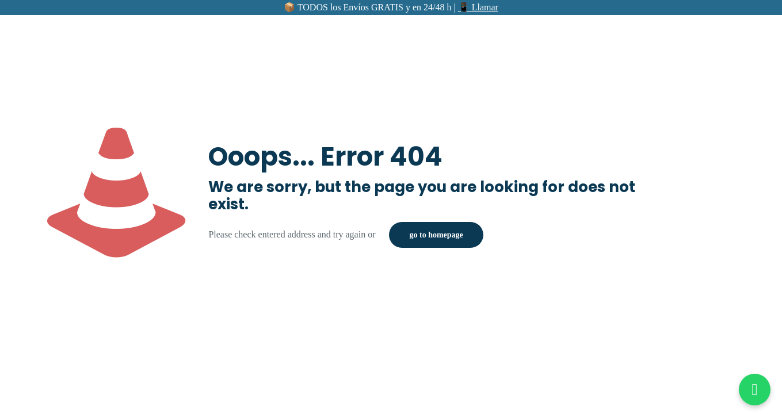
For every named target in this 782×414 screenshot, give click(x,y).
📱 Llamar (478, 7)
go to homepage (436, 235)
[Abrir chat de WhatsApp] (754, 389)
